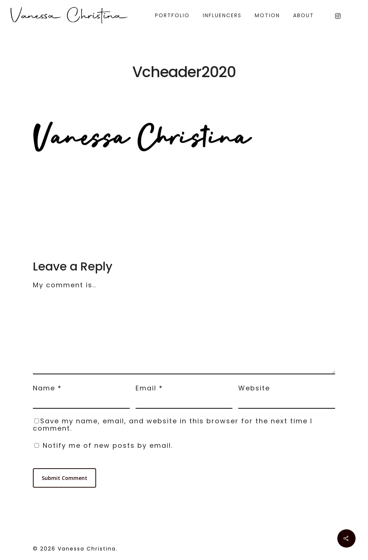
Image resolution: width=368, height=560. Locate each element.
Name (47, 388)
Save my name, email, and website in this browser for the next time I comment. (172, 424)
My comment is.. (64, 285)
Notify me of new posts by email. (108, 445)
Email (149, 388)
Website (254, 388)
